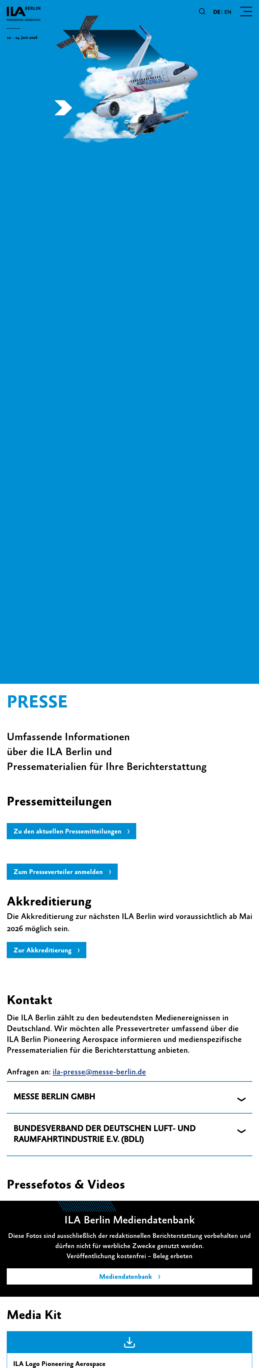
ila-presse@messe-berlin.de (99, 1072)
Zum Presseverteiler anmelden (58, 872)
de (216, 12)
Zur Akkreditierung (42, 950)
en (227, 12)
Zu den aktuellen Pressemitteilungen (67, 832)
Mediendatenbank (125, 1277)
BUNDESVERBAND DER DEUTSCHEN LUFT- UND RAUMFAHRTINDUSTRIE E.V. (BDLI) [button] (104, 1134)
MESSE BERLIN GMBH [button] (54, 1097)
